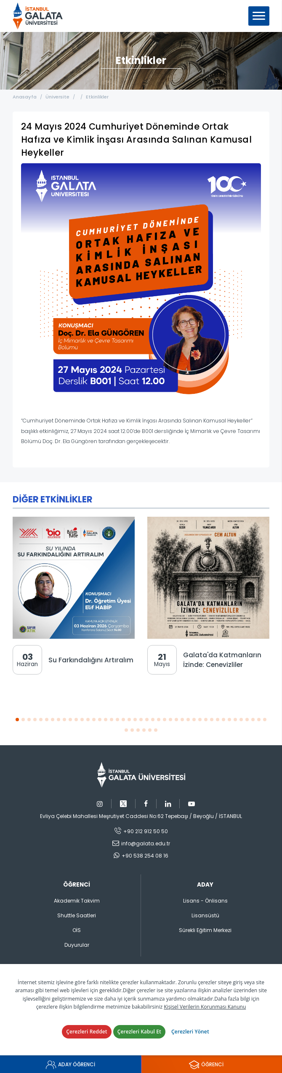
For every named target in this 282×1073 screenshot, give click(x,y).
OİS (76, 930)
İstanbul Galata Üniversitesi (40, 16)
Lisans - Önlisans (205, 900)
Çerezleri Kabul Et (139, 1031)
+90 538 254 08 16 (145, 855)
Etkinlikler (97, 96)
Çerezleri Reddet (86, 1031)
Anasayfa (25, 96)
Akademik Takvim (77, 900)
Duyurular (76, 944)
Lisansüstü (205, 915)
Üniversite (57, 96)
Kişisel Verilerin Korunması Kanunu (205, 1006)
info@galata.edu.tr (145, 843)
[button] (17, 719)
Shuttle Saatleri (76, 915)
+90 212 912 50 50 (145, 831)
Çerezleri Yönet (190, 1031)
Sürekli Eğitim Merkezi (205, 930)
